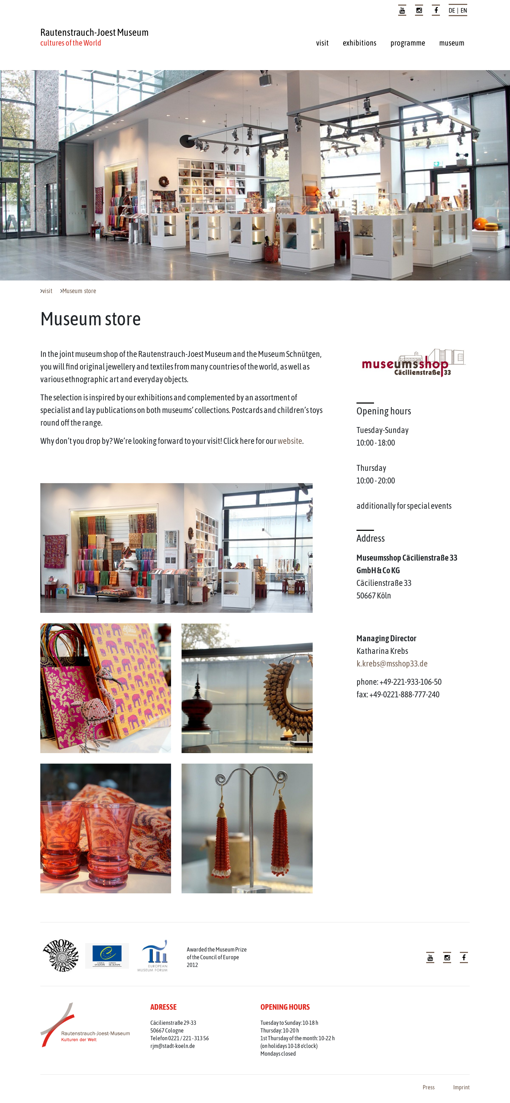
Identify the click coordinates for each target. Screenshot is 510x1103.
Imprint (461, 1087)
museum (451, 42)
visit (322, 42)
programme (407, 42)
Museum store (79, 291)
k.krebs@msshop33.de (392, 663)
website (290, 441)
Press (429, 1087)
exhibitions (359, 42)
